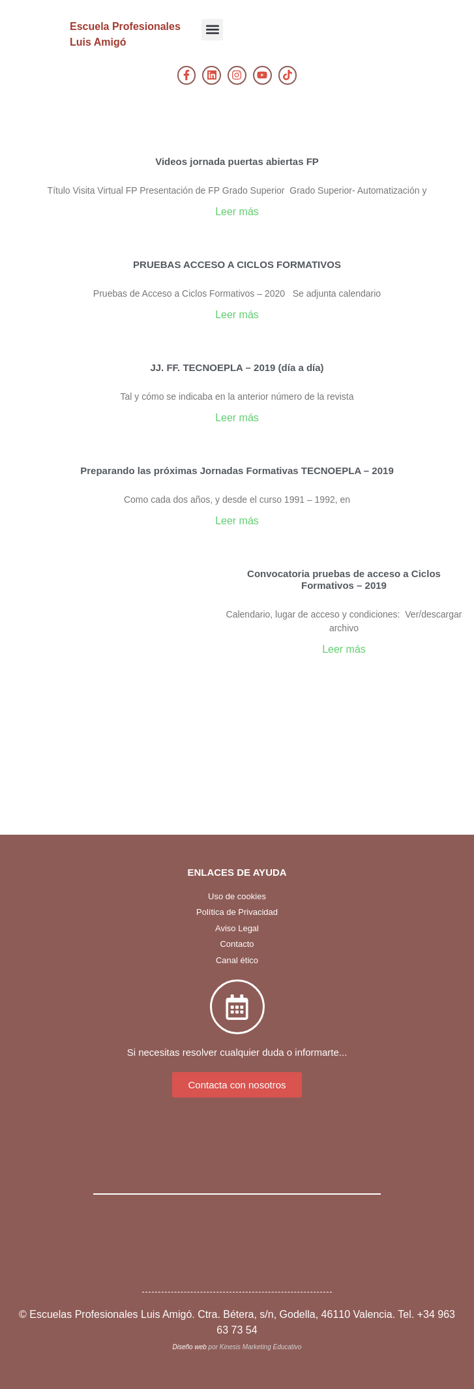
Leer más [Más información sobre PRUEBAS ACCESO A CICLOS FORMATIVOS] (237, 314)
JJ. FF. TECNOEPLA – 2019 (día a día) (236, 367)
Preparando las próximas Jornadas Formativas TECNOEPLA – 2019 (236, 470)
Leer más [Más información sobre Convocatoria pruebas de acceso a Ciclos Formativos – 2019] (344, 649)
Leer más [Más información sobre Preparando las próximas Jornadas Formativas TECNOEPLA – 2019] (237, 520)
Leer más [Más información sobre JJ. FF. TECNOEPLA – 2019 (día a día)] (237, 417)
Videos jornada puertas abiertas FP (237, 161)
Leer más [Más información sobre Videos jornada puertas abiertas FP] (237, 211)
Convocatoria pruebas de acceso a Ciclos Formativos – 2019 (344, 579)
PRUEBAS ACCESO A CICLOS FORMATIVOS (237, 264)
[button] (212, 29)
